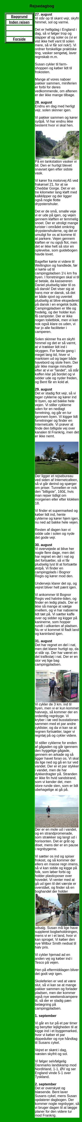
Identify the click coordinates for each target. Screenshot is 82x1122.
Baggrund (19, 16)
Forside (19, 39)
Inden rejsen (19, 22)
